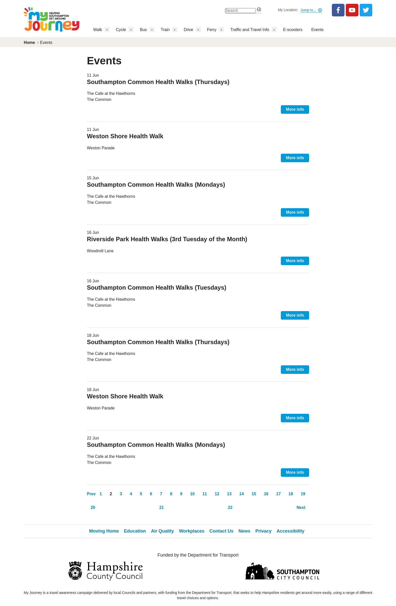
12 (217, 494)
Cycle (121, 29)
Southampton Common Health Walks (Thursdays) (158, 81)
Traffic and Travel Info (249, 29)
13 (229, 494)
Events (317, 29)
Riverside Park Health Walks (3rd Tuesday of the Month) (167, 239)
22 (230, 507)
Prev (91, 494)
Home (29, 42)
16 (266, 494)
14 (241, 494)
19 (303, 494)
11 (204, 494)
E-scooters (292, 29)
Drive (188, 29)
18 (290, 494)
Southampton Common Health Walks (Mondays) (156, 184)
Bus (143, 29)
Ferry (211, 29)
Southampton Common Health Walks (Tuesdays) (156, 287)
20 (93, 507)
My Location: (288, 10)
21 (161, 507)
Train (165, 29)
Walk (97, 29)
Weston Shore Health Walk (125, 136)
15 (254, 494)
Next (300, 507)
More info (295, 109)
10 (192, 494)
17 (278, 494)
